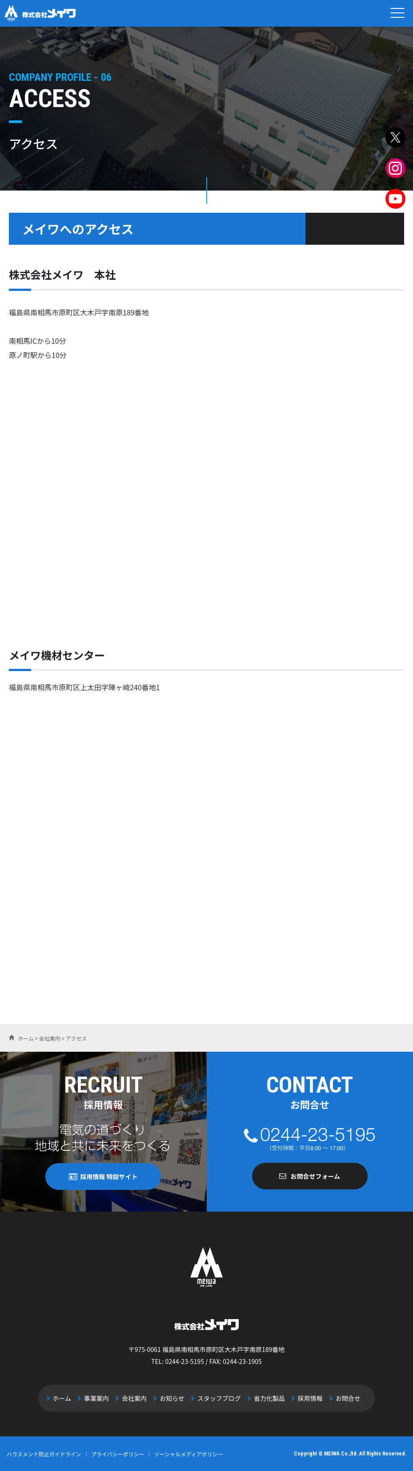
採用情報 (304, 1398)
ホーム (70, 1398)
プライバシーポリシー (117, 1453)
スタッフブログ (218, 1398)
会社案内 (137, 1398)
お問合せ (339, 1398)
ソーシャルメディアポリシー (188, 1453)
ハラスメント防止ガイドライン (44, 1453)
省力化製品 (265, 1398)
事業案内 (102, 1398)
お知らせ (173, 1398)
